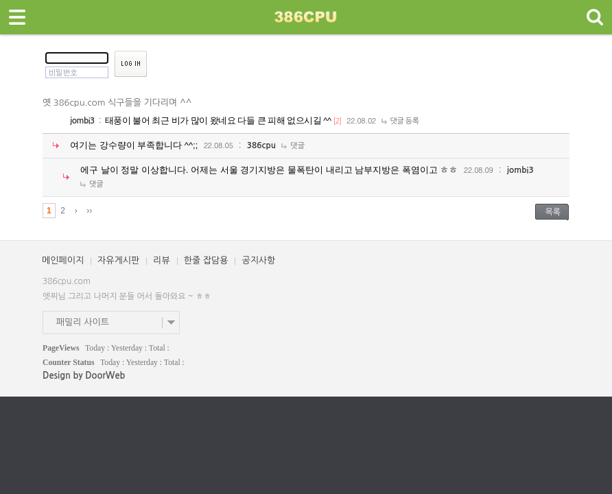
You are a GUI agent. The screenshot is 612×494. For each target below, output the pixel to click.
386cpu (261, 145)
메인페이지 (63, 260)
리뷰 (161, 260)
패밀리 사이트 (82, 322)
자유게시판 (118, 260)
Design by (84, 375)
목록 (553, 212)
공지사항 (258, 260)
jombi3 (82, 121)
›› (89, 210)
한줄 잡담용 (206, 260)
